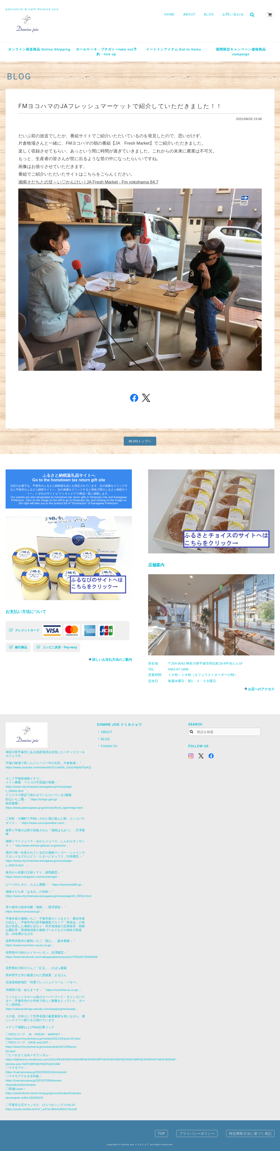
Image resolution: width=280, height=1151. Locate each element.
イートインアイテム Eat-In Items (173, 49)
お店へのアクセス (261, 689)
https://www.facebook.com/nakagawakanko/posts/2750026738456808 (52, 956)
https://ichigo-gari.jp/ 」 (47, 799)
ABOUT (189, 14)
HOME (169, 14)
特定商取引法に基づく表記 (250, 1133)
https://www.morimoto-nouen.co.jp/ (28, 945)
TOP (161, 1133)
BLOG (209, 14)
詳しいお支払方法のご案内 (112, 660)
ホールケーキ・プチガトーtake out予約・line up (106, 51)
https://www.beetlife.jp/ (67, 884)
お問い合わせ (233, 14)
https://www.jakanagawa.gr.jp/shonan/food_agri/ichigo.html (44, 807)
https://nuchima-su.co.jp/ (62, 989)
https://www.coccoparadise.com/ (43, 822)
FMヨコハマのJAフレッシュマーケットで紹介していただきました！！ (120, 106)
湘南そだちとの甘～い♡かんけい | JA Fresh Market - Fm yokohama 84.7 (88, 182)
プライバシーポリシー (197, 1133)
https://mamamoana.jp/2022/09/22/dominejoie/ (36, 1072)
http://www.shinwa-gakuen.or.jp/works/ (40, 845)
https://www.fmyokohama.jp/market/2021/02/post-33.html (43, 1038)
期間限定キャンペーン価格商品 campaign (242, 51)
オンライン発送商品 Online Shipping (39, 49)
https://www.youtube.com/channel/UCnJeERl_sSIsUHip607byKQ (48, 767)
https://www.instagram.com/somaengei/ (31, 876)
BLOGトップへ (140, 441)
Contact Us (109, 746)
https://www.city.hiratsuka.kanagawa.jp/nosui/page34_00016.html (48, 896)
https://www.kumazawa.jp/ (23, 911)
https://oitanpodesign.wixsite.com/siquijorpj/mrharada (40, 1008)
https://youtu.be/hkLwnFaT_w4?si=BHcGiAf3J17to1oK (41, 1109)
